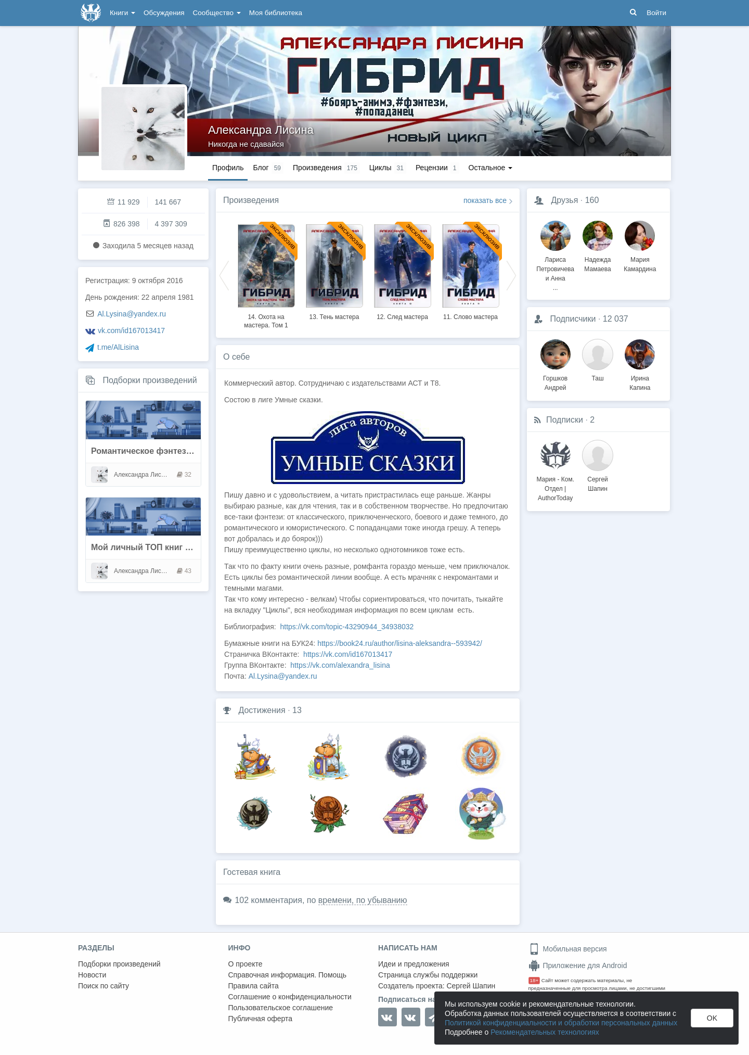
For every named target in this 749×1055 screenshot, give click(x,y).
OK (712, 1018)
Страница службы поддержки (427, 975)
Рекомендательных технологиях (544, 1032)
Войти (656, 13)
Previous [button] (224, 275)
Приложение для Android (577, 965)
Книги (122, 13)
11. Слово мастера (470, 317)
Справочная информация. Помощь (287, 975)
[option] (266, 274)
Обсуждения (164, 13)
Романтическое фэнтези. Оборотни (164, 451)
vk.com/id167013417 (131, 330)
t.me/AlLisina (118, 347)
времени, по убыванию (362, 900)
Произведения (251, 200)
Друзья (564, 200)
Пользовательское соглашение (280, 1007)
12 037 (615, 318)
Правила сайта (253, 986)
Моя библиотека (275, 13)
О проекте (245, 964)
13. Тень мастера (334, 317)
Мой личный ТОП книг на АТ (149, 547)
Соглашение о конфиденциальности (290, 997)
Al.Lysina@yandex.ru (131, 314)
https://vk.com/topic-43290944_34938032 (347, 626)
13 (297, 710)
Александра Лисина (261, 129)
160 (592, 200)
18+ (534, 980)
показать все (485, 200)
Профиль (227, 167)
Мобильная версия (567, 949)
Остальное (491, 167)
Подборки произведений (149, 380)
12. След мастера (402, 317)
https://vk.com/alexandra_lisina (340, 665)
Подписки (564, 419)
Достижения (261, 710)
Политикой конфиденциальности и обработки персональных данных (561, 1023)
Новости (92, 975)
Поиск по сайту (103, 986)
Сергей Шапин (470, 986)
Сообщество (217, 13)
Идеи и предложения (413, 964)
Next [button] (511, 275)
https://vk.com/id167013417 (347, 654)
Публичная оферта (260, 1018)
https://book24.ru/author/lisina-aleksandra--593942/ (399, 643)
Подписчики (573, 318)
